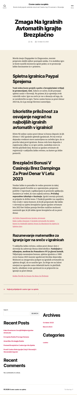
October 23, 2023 (43, 42)
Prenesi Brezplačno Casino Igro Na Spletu (19, 346)
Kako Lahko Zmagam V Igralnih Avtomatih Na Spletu (36, 221)
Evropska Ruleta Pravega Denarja (16, 337)
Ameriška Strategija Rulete (14, 342)
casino (45, 343)
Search (6, 310)
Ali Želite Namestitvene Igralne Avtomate (31, 218)
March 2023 (47, 327)
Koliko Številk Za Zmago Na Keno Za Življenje (33, 276)
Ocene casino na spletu (38, 4)
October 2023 (48, 323)
